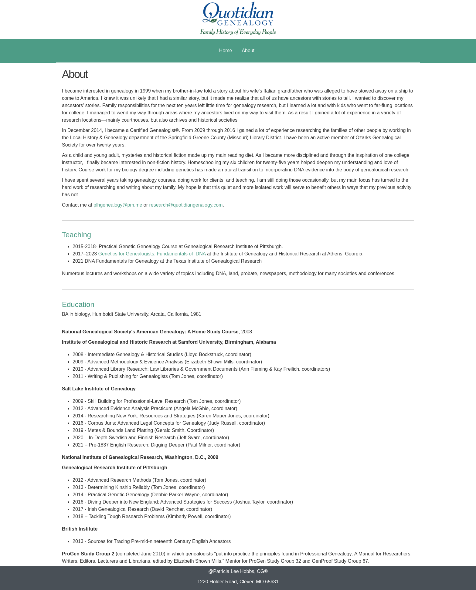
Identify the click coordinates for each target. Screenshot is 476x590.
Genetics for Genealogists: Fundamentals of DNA (152, 253)
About (248, 50)
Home (225, 50)
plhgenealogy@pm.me (117, 204)
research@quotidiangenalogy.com (186, 204)
